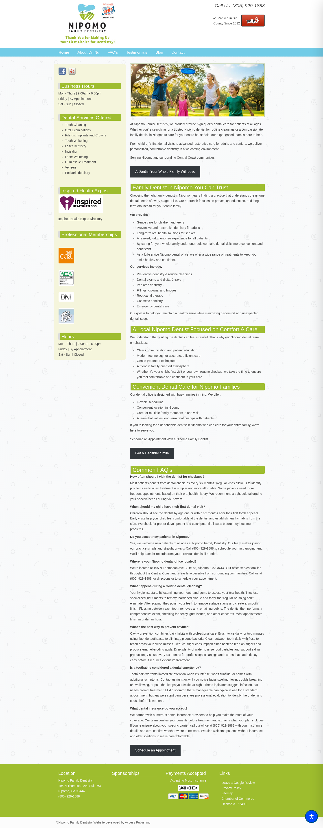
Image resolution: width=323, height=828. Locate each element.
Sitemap (227, 793)
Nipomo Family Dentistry (87, 23)
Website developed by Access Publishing (122, 822)
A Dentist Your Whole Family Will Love (165, 171)
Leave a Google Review (238, 782)
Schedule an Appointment (155, 750)
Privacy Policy (231, 788)
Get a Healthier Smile (152, 453)
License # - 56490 (234, 804)
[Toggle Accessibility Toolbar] (312, 817)
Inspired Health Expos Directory (80, 219)
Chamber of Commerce (238, 798)
